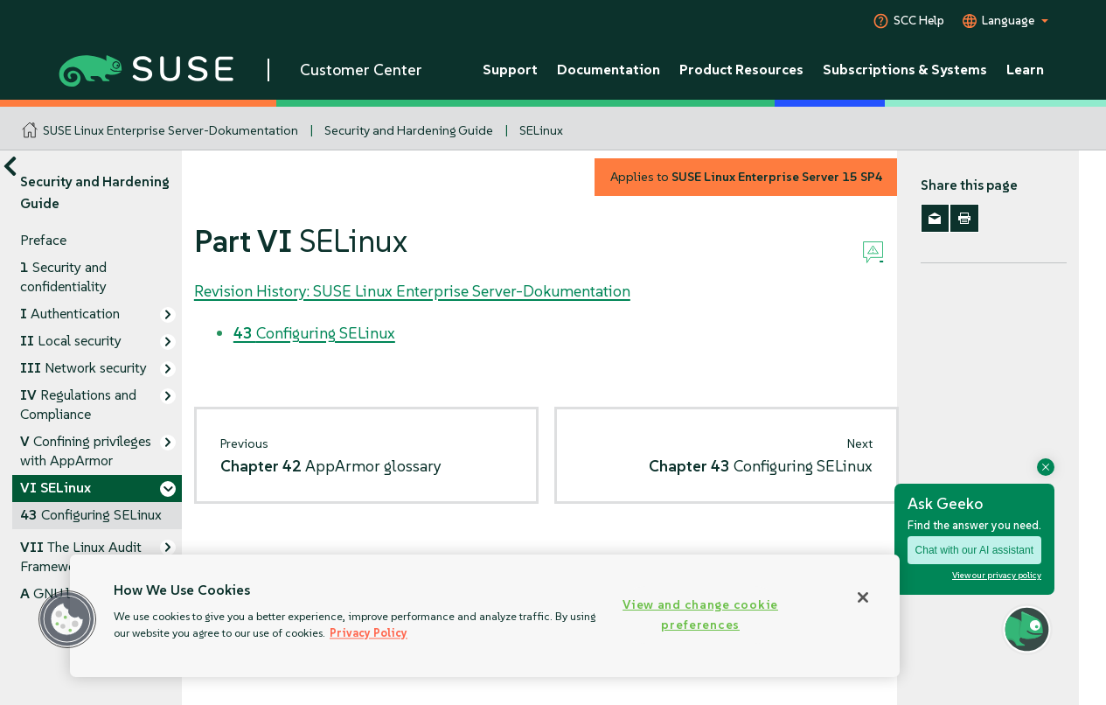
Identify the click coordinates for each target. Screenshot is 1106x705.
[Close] (863, 597)
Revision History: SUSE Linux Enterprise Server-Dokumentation (412, 291)
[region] (485, 616)
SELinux (541, 130)
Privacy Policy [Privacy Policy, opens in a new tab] (368, 632)
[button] (67, 619)
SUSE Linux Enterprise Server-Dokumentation (170, 130)
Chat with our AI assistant (974, 550)
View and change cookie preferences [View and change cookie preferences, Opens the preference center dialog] (700, 614)
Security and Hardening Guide (408, 130)
